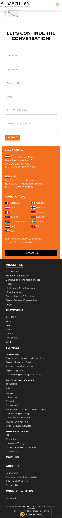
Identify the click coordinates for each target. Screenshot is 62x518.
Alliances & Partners (17, 481)
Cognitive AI (12, 452)
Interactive (12, 397)
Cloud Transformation (18, 418)
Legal (9, 304)
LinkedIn (12, 498)
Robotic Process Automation (21, 447)
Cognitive (11, 401)
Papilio (9, 334)
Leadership (12, 473)
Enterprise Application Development (26, 409)
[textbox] (30, 110)
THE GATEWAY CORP (35, 506)
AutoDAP (11, 317)
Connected (12, 405)
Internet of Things (15, 443)
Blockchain (12, 439)
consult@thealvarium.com (21, 242)
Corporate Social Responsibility (23, 477)
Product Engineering (17, 414)
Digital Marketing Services (20, 362)
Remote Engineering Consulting (23, 375)
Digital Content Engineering (21, 300)
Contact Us (31, 253)
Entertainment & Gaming (20, 296)
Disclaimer (44, 511)
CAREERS (12, 457)
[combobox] (31, 111)
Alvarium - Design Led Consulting (25, 358)
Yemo (9, 321)
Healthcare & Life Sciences (20, 288)
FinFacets (11, 338)
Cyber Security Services (18, 426)
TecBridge (11, 384)
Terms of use (32, 511)
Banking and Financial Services (23, 280)
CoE (8, 388)
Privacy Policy (19, 511)
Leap (8, 325)
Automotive (12, 272)
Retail (9, 284)
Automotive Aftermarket (19, 366)
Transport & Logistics (17, 276)
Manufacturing (14, 292)
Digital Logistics (14, 370)
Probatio (10, 330)
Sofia (8, 342)
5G (7, 435)
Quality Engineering (17, 422)
